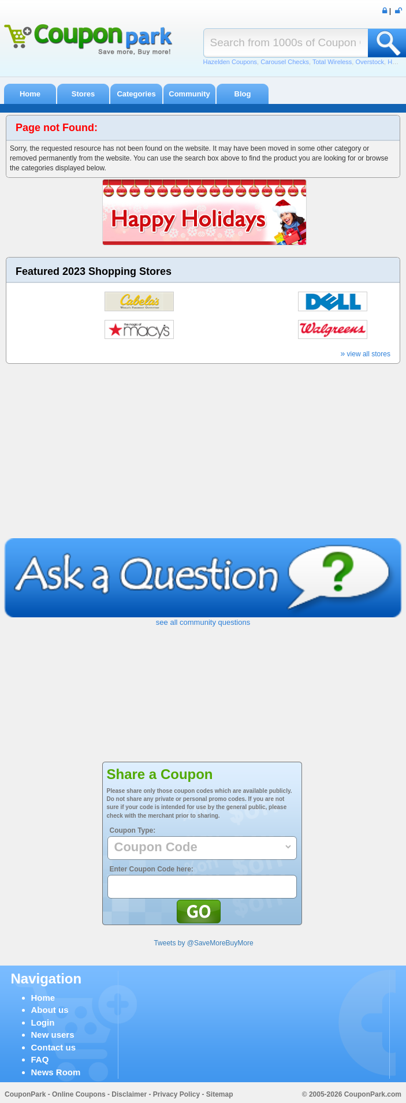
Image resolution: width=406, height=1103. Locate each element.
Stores (83, 94)
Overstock (369, 61)
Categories (136, 94)
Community (189, 94)
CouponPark (25, 1094)
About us (50, 1010)
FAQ (40, 1059)
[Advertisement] (203, 451)
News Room (56, 1072)
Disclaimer (129, 1094)
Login (43, 1022)
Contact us (53, 1047)
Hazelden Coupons (230, 61)
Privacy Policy (176, 1094)
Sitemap (219, 1094)
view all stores (365, 354)
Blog (242, 94)
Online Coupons (79, 1094)
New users (53, 1034)
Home (30, 94)
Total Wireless (332, 61)
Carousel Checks (284, 61)
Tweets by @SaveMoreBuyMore (203, 943)
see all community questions (203, 622)
